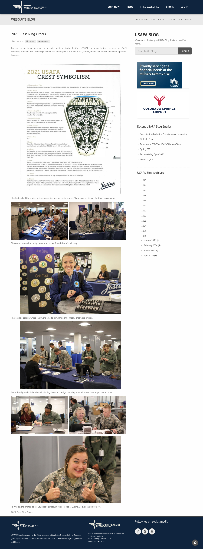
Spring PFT (145, 149)
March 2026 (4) (151, 250)
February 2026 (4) (152, 245)
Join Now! (114, 6)
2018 (143, 195)
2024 (143, 225)
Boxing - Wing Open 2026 (152, 154)
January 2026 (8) (151, 240)
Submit (184, 51)
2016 (143, 185)
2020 (143, 205)
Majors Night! (146, 159)
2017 (143, 190)
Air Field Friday (147, 139)
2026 (143, 236)
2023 (143, 220)
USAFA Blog (158, 20)
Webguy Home (143, 20)
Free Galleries (149, 6)
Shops (170, 6)
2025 (143, 230)
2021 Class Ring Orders (22, 512)
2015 (143, 180)
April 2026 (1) (150, 255)
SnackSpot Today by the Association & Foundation (163, 134)
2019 (143, 200)
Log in (184, 6)
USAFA (30, 41)
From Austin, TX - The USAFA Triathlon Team (160, 144)
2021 (143, 210)
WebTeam (43, 41)
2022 (143, 215)
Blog (131, 6)
